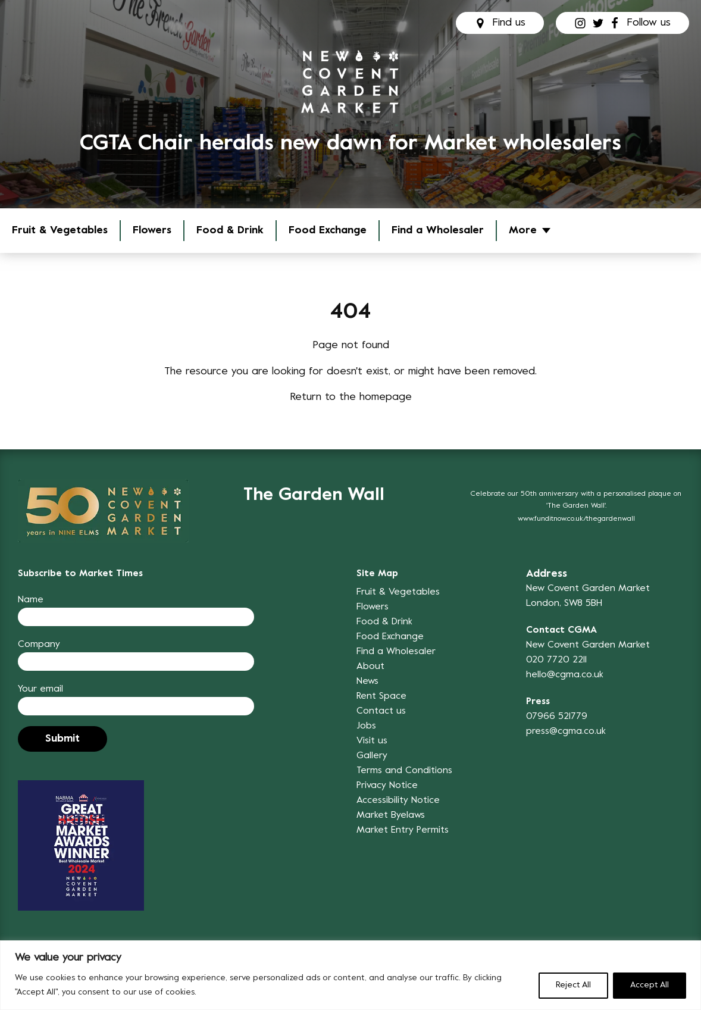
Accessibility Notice (398, 800)
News (367, 681)
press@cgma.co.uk (566, 731)
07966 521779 (556, 716)
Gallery (371, 756)
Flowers (152, 231)
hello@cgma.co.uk (564, 675)
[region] (350, 975)
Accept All (649, 985)
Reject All (573, 985)
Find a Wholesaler (438, 231)
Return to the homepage (351, 397)
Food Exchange (328, 231)
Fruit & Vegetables (60, 231)
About (370, 666)
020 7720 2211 (556, 660)
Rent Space (381, 696)
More (523, 231)
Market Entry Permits (402, 830)
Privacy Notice (387, 785)
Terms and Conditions (404, 771)
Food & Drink (230, 231)
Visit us (371, 741)
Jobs (366, 726)
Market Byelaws (390, 815)
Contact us (381, 711)
